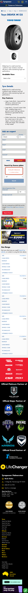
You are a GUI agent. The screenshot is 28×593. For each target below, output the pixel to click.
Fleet (3, 550)
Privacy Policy (9, 207)
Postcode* (5, 155)
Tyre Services (5, 540)
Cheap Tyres (5, 568)
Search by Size (6, 523)
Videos (4, 555)
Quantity (21, 135)
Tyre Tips (4, 529)
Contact (4, 546)
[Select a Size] (14, 78)
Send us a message (10, 488)
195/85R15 (22, 255)
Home (3, 11)
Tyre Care (4, 527)
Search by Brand (6, 525)
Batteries (4, 539)
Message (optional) (7, 195)
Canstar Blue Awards (7, 564)
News (3, 552)
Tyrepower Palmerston (14, 5)
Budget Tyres (5, 566)
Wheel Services (6, 542)
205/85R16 (22, 316)
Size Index (4, 562)
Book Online (6, 548)
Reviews (4, 557)
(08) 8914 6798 (10, 485)
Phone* (4, 145)
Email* (4, 150)
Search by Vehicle (6, 521)
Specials (4, 544)
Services (4, 537)
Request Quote (7, 213)
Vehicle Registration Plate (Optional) (8, 189)
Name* (4, 140)
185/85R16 (22, 276)
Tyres (3, 519)
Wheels (4, 531)
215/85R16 (22, 336)
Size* (3, 135)
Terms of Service (20, 207)
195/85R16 (22, 296)
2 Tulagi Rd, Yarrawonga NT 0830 (15, 482)
